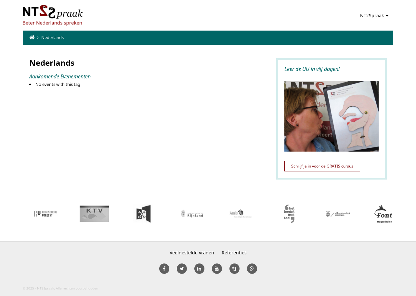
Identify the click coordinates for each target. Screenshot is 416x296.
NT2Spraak (374, 15)
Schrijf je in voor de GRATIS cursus (322, 166)
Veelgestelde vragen (192, 252)
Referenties (234, 252)
